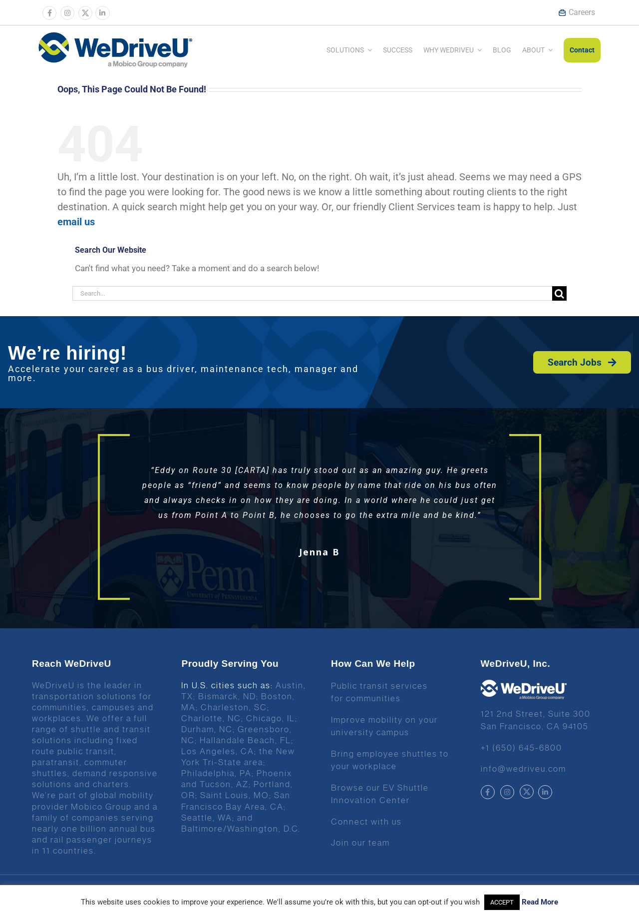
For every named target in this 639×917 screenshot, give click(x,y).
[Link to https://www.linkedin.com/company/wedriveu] (102, 13)
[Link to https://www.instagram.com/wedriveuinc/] (67, 13)
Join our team (360, 843)
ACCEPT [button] (502, 902)
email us (76, 222)
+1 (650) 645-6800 (521, 748)
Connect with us (366, 822)
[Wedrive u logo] (115, 37)
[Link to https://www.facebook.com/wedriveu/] (49, 13)
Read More (540, 902)
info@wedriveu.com (523, 769)
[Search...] (312, 293)
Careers (576, 12)
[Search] (559, 293)
